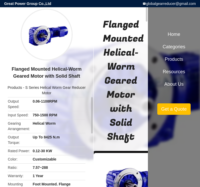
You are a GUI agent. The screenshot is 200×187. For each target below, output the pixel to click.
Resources (174, 71)
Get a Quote (174, 109)
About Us (174, 84)
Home (174, 34)
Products (15, 87)
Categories (173, 46)
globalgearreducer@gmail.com (171, 4)
